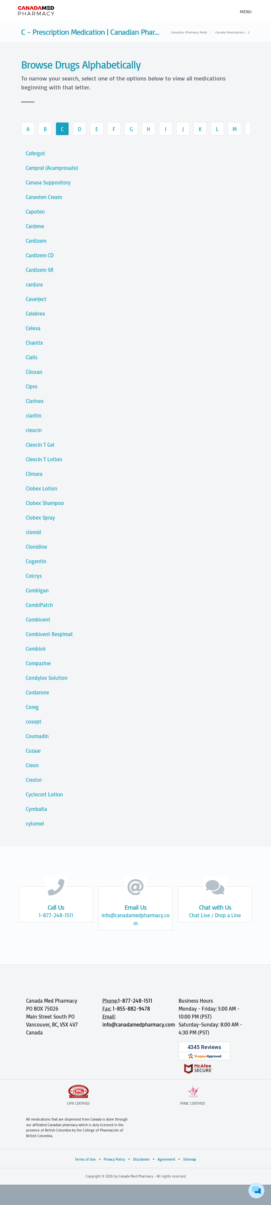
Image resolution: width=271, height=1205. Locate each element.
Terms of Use (85, 1159)
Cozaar (33, 750)
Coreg (32, 707)
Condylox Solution (47, 678)
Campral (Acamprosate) (52, 168)
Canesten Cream (44, 197)
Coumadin (37, 736)
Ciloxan (34, 372)
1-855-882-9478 (131, 1008)
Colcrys (34, 576)
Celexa (33, 328)
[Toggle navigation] (245, 11)
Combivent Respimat (49, 634)
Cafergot (35, 153)
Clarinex (35, 401)
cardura (34, 284)
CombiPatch (39, 605)
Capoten (35, 211)
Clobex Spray (40, 517)
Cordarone (37, 692)
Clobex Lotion (41, 488)
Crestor (34, 780)
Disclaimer (141, 1159)
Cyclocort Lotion (44, 794)
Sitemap (189, 1159)
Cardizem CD (40, 255)
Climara (34, 474)
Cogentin (36, 561)
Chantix (34, 342)
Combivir (36, 648)
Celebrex (35, 313)
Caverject (36, 299)
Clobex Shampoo (45, 503)
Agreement (166, 1159)
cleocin (34, 430)
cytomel (35, 823)
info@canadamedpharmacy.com (138, 1024)
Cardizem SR (39, 270)
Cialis (31, 357)
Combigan (37, 590)
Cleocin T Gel (40, 444)
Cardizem (36, 240)
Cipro (31, 386)
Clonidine (36, 546)
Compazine (38, 663)
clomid (33, 532)
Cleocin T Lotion (44, 459)
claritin (33, 415)
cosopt (33, 721)
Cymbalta (36, 809)
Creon (32, 765)
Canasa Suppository (48, 182)
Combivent (38, 619)
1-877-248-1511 (135, 1000)
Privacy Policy (114, 1159)
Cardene (35, 226)
